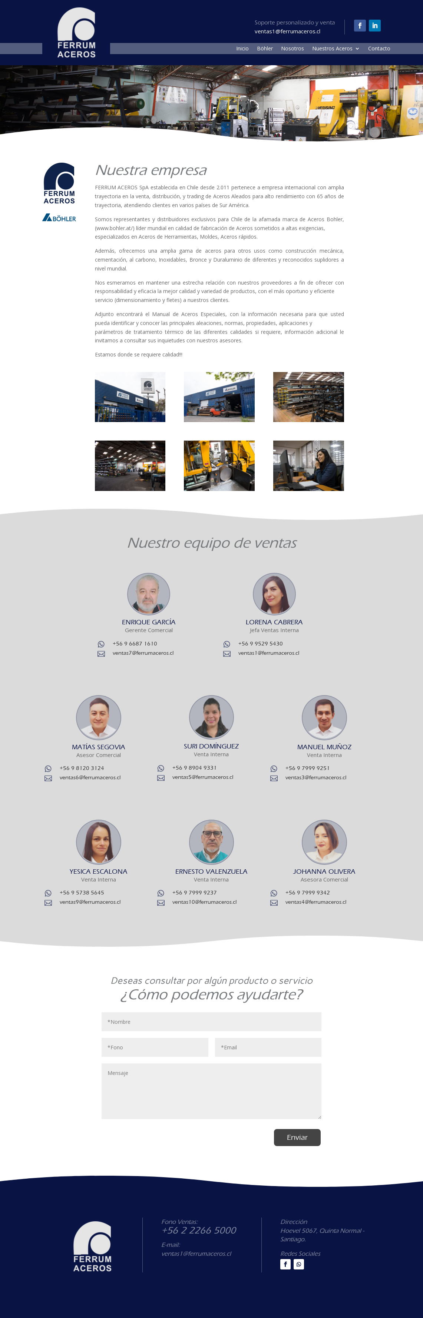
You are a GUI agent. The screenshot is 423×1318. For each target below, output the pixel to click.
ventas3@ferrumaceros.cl (315, 777)
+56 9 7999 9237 (194, 892)
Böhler (265, 49)
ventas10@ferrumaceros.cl (204, 902)
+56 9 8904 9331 (194, 767)
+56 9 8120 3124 (82, 768)
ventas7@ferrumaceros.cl (143, 653)
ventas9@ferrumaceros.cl (90, 902)
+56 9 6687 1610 (135, 643)
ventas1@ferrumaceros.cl (268, 653)
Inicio (242, 49)
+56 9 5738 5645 (82, 892)
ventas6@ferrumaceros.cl (90, 777)
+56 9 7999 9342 (307, 892)
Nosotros (292, 49)
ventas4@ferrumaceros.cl (315, 902)
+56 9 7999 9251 (307, 768)
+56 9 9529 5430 (260, 643)
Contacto (379, 49)
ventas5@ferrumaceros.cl (202, 777)
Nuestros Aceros (332, 49)
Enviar (297, 1137)
